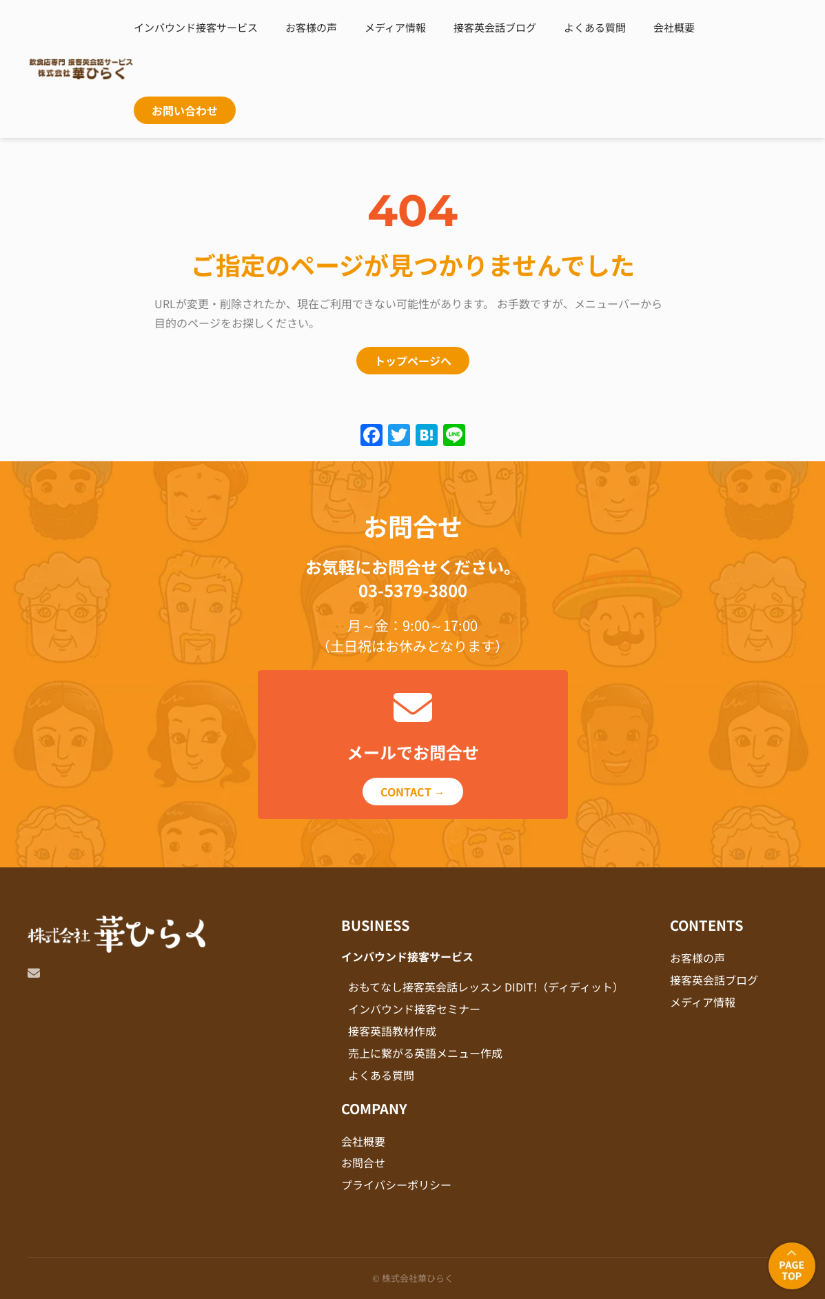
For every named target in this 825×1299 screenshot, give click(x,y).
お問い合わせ (185, 110)
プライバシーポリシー (396, 1184)
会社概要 (674, 27)
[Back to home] (81, 69)
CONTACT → (412, 791)
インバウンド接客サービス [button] (196, 27)
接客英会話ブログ (495, 27)
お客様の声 (311, 27)
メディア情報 (395, 27)
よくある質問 (595, 27)
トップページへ (412, 360)
